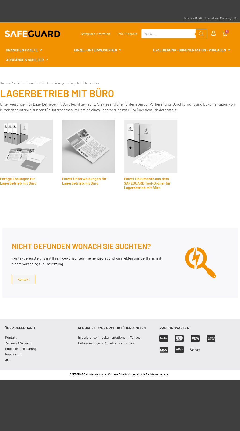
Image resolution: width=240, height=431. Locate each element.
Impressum (13, 354)
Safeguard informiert (95, 34)
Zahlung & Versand (18, 343)
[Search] (201, 33)
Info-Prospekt (127, 34)
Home (4, 83)
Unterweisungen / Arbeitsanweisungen (106, 343)
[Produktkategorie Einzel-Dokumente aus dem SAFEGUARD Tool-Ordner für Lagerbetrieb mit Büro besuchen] (150, 156)
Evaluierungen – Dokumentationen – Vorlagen (110, 337)
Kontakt (11, 337)
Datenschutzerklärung (20, 349)
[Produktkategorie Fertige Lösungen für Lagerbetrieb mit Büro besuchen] (26, 153)
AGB (8, 360)
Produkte (17, 83)
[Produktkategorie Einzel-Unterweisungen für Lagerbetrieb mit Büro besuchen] (88, 153)
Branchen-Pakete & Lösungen (46, 83)
